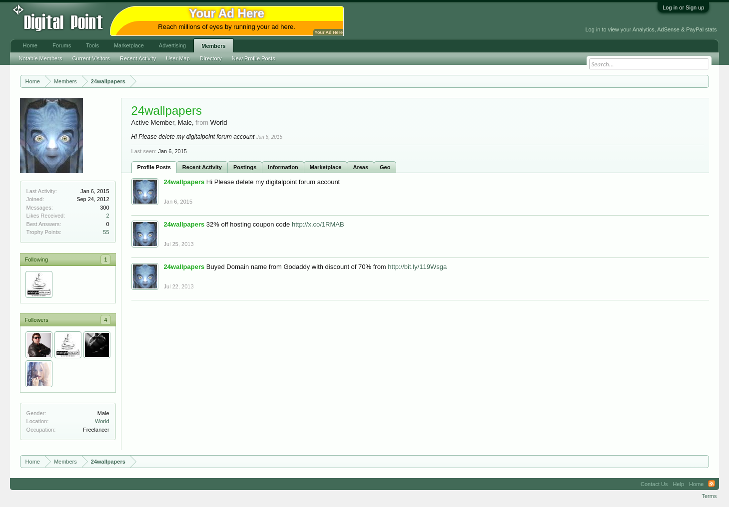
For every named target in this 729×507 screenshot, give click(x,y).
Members (213, 46)
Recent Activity (202, 167)
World (102, 421)
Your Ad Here (329, 32)
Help (678, 484)
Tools (92, 45)
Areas (360, 167)
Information (283, 167)
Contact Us (654, 484)
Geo (385, 167)
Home (30, 45)
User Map (178, 58)
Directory (211, 58)
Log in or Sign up (683, 7)
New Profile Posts (253, 58)
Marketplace (326, 167)
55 (106, 232)
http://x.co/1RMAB (318, 224)
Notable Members (40, 58)
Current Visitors (91, 58)
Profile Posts (154, 167)
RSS (712, 484)
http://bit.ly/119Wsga (417, 266)
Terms (709, 496)
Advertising (172, 45)
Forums (61, 45)
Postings (244, 167)
